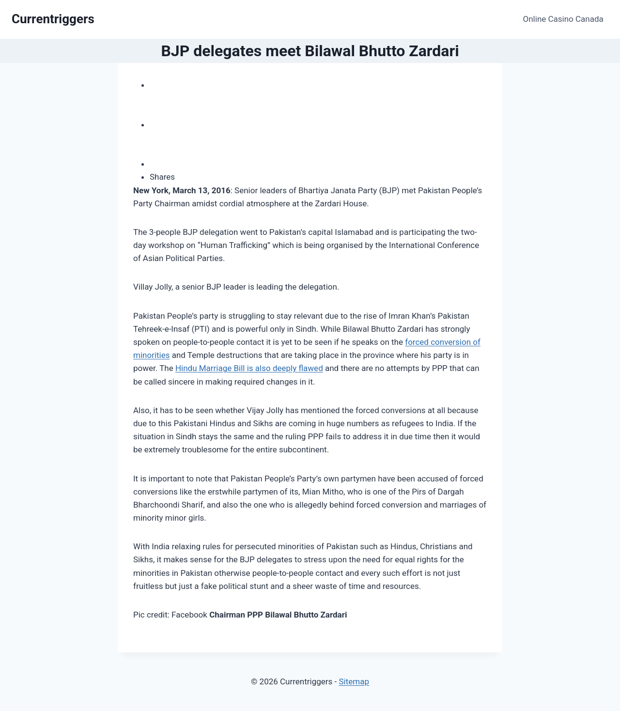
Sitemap (354, 681)
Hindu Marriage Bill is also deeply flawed (249, 368)
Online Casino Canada (563, 19)
